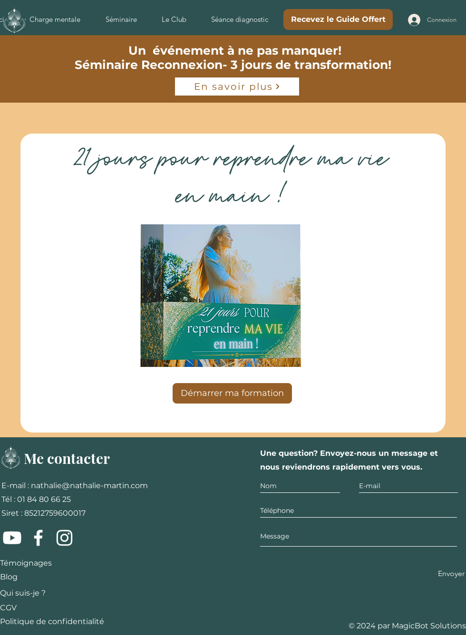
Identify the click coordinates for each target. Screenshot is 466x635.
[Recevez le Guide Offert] (338, 19)
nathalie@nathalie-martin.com (89, 485)
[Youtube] (12, 537)
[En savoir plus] (237, 86)
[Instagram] (64, 537)
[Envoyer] (451, 574)
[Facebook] (38, 537)
